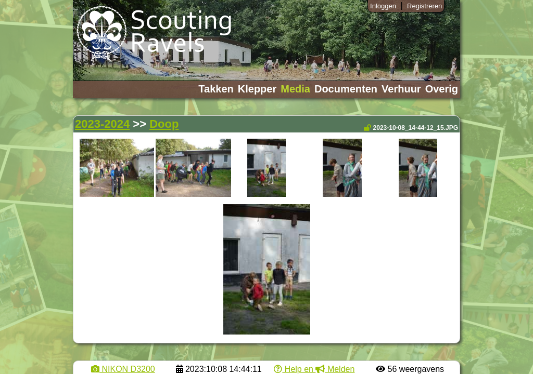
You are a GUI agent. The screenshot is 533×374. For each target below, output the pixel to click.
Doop (164, 123)
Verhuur (401, 89)
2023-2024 (102, 123)
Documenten (345, 89)
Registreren (424, 6)
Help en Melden (314, 369)
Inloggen (383, 6)
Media (295, 89)
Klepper (257, 89)
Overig (441, 89)
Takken (215, 89)
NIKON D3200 (123, 369)
